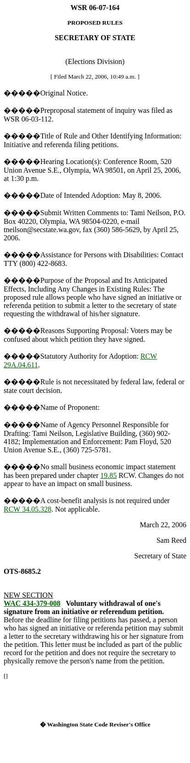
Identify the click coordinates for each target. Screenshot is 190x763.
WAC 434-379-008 (32, 603)
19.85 (108, 475)
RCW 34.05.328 (27, 509)
